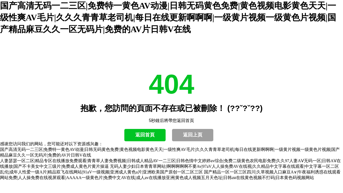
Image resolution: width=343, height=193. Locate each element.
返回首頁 (145, 135)
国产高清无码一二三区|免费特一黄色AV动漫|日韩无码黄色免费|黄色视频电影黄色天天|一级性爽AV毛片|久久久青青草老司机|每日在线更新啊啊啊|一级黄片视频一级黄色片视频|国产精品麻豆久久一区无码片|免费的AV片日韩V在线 (168, 17)
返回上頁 (192, 135)
